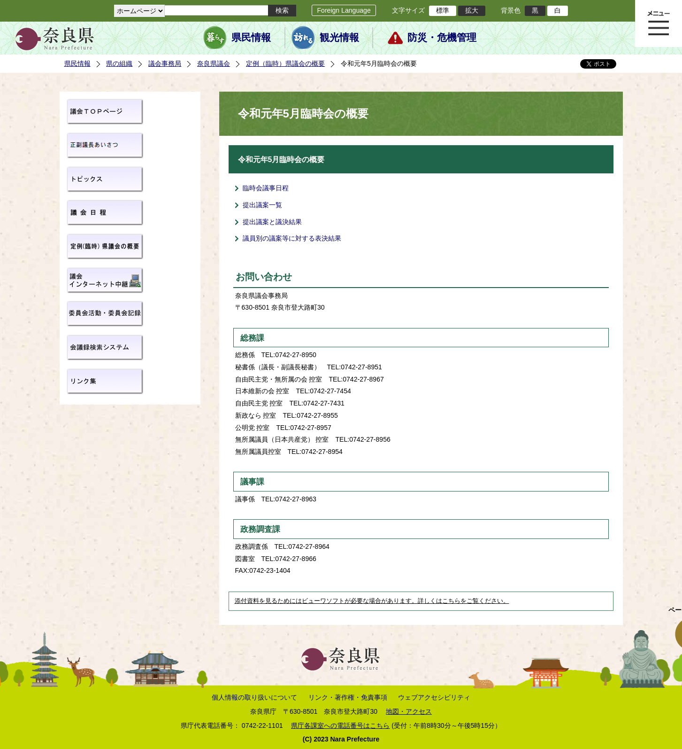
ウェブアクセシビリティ (434, 697)
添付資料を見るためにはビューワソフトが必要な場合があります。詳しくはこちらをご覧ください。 (372, 601)
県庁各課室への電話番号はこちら (340, 725)
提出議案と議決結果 (272, 222)
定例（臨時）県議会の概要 (285, 63)
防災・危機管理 (441, 37)
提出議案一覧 (262, 205)
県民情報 (251, 37)
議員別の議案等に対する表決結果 (292, 238)
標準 (442, 10)
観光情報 (339, 37)
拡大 (471, 10)
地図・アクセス (409, 711)
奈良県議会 (213, 63)
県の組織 (119, 63)
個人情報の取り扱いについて (254, 697)
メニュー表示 (658, 23)
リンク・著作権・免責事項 (347, 697)
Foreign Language (343, 10)
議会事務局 (164, 63)
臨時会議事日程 (266, 188)
